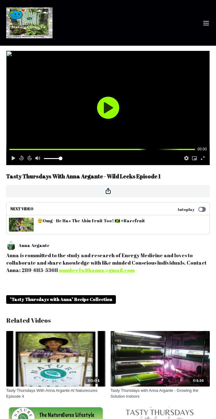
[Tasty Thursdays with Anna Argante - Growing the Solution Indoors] (160, 394)
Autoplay (191, 209)
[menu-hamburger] (206, 23)
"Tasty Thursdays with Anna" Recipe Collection (61, 299)
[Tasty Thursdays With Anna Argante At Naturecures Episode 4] (56, 394)
